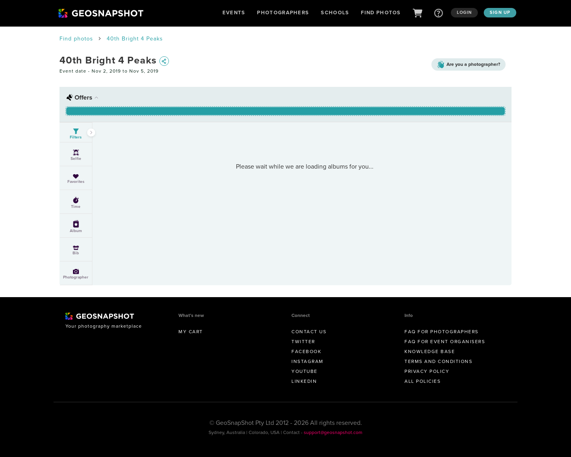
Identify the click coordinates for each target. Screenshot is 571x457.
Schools (335, 12)
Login (464, 12)
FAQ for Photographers (441, 331)
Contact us (308, 331)
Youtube (304, 371)
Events (233, 12)
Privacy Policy (426, 371)
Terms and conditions (438, 361)
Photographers (283, 12)
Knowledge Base (429, 351)
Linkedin (304, 381)
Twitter (303, 341)
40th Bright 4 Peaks (135, 39)
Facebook (306, 351)
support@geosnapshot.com (333, 432)
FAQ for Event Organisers (444, 341)
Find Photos (380, 12)
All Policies (422, 381)
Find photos (76, 39)
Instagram (307, 361)
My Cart (190, 331)
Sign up (500, 12)
